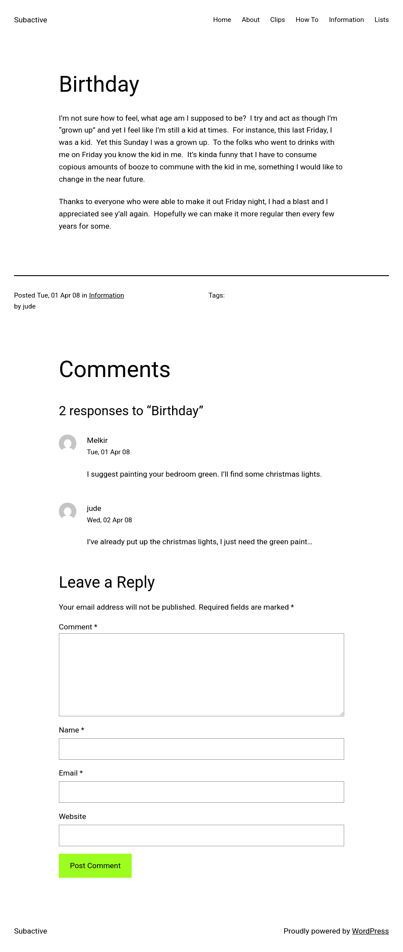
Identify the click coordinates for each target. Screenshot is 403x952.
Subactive (30, 19)
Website (72, 816)
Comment (78, 626)
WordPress (370, 931)
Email (71, 773)
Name (71, 730)
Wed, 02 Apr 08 (109, 520)
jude (94, 508)
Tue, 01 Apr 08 (108, 452)
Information (106, 295)
